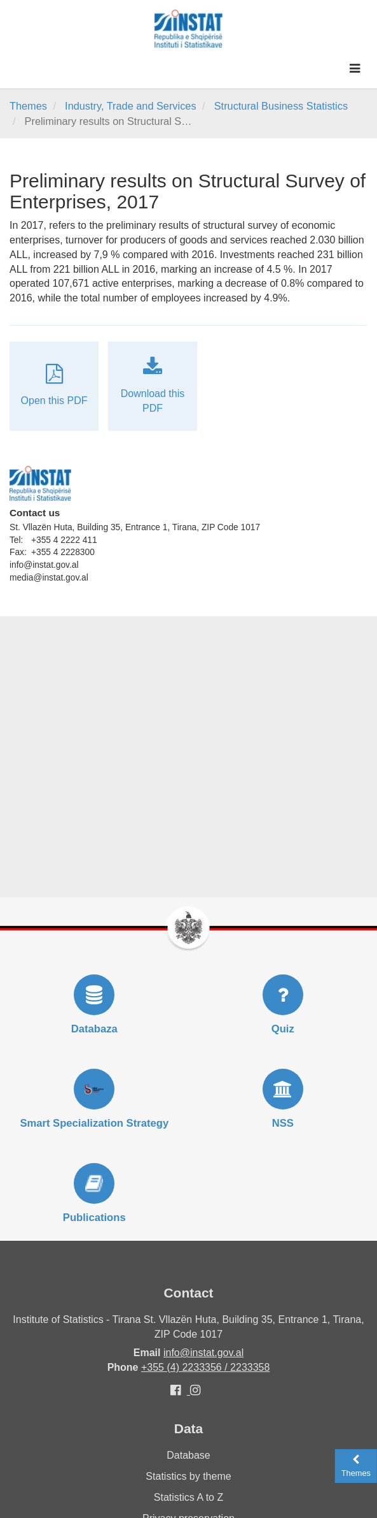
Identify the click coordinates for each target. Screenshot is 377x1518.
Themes (28, 106)
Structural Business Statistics (281, 106)
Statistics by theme (188, 1476)
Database (188, 1455)
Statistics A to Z (188, 1497)
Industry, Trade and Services (130, 106)
